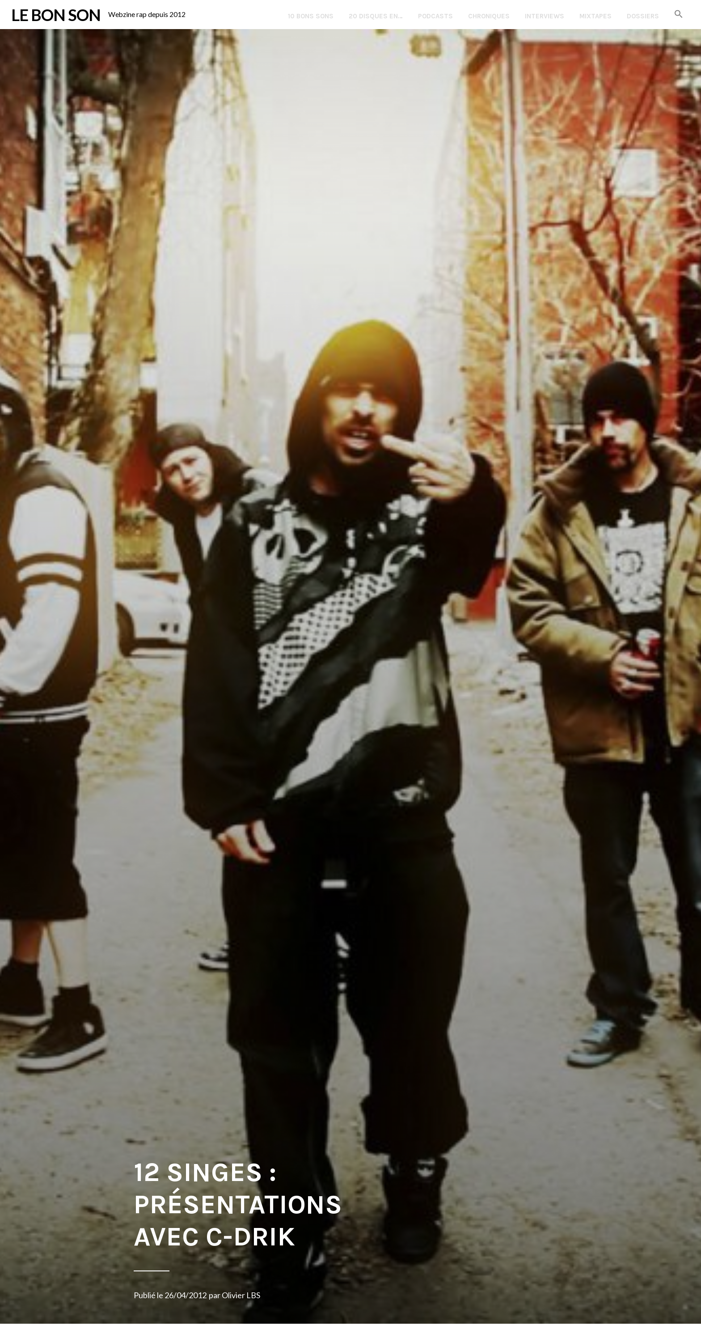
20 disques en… (376, 16)
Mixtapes (595, 16)
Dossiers (643, 16)
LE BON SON (56, 15)
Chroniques (489, 16)
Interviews (544, 16)
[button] (678, 14)
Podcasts (435, 16)
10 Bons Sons (311, 16)
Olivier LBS (241, 1295)
